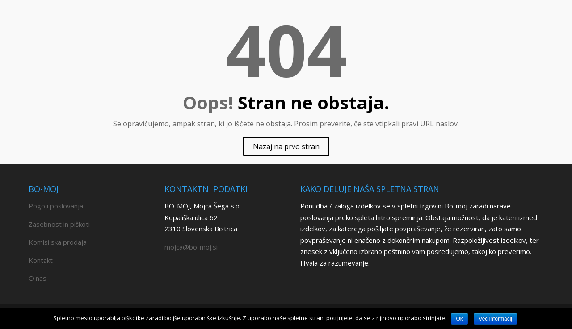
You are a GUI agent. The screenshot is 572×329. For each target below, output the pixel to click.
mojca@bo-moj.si (191, 246)
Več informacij (495, 319)
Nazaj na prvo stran (286, 146)
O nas (37, 278)
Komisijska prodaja (58, 241)
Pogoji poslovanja (56, 205)
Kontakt (41, 260)
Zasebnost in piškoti (59, 224)
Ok (459, 319)
